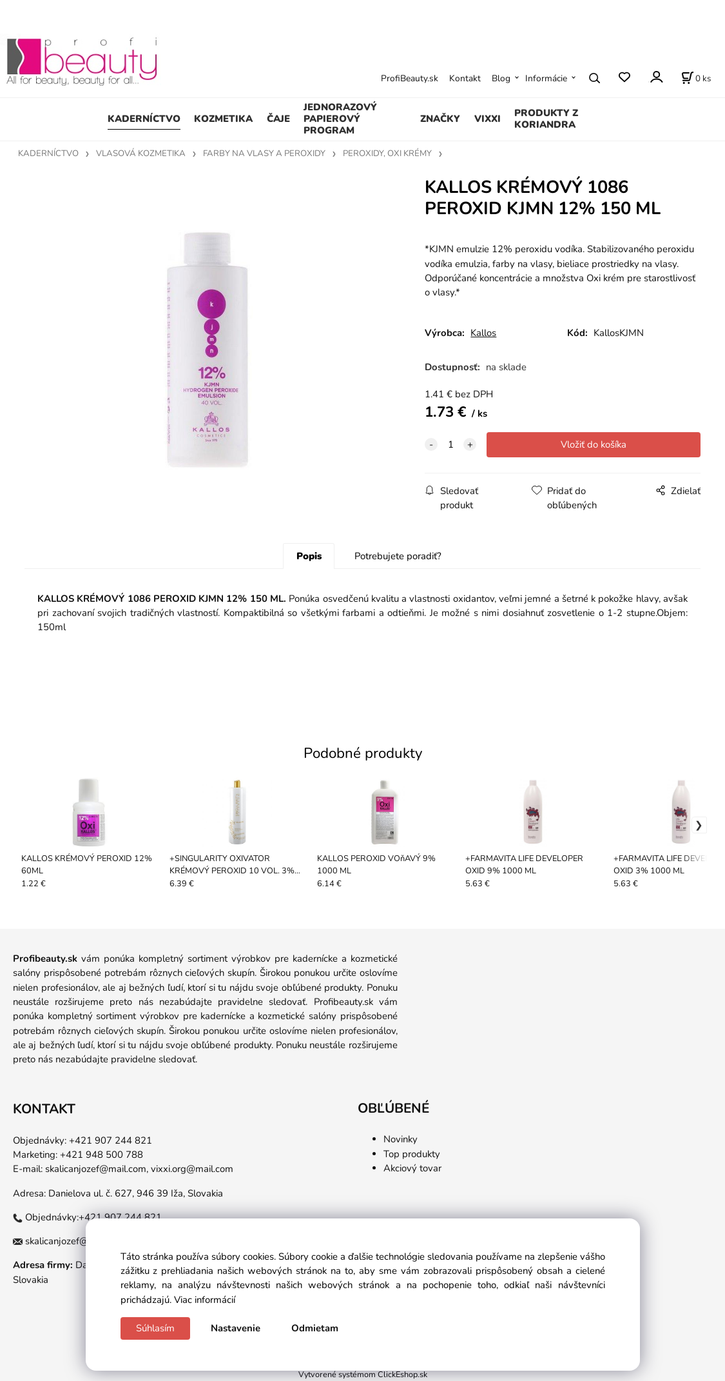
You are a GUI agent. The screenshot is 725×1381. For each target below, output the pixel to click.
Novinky (400, 1139)
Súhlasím (155, 1328)
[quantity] (450, 444)
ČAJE (278, 118)
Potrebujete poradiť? (397, 556)
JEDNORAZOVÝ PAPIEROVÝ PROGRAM (340, 119)
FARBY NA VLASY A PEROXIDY (264, 153)
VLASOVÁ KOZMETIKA (141, 153)
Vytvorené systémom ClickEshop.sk (362, 1374)
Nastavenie (235, 1328)
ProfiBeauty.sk (409, 78)
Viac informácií (204, 1299)
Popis (309, 556)
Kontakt (465, 78)
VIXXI (487, 118)
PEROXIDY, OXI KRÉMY (387, 153)
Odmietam (314, 1328)
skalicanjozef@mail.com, (96, 1168)
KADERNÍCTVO (144, 118)
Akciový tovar (412, 1168)
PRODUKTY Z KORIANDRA (546, 118)
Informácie (546, 78)
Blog (501, 78)
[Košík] (696, 78)
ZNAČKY (440, 118)
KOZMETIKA (223, 118)
